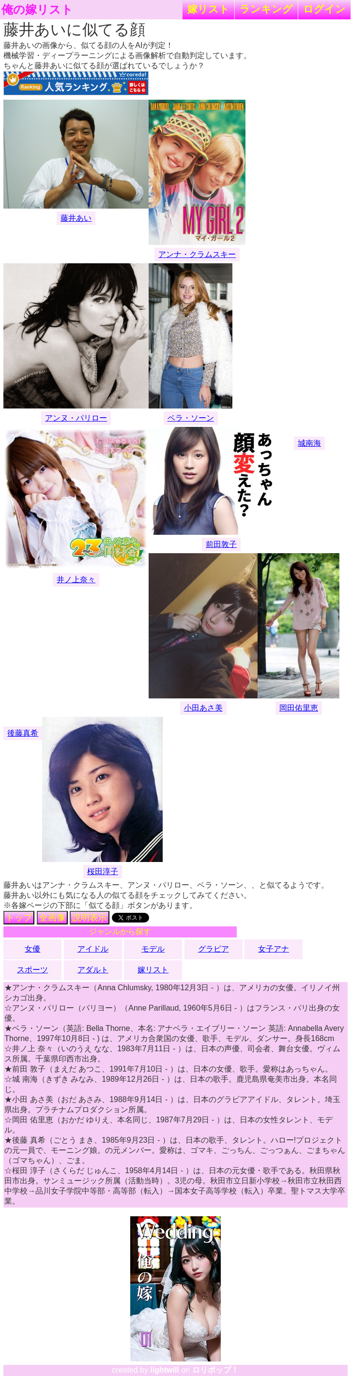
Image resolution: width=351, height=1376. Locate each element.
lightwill (164, 1370)
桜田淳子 (102, 871)
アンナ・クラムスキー (197, 254)
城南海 (309, 443)
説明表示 (89, 917)
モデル (153, 949)
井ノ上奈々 (76, 579)
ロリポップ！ (215, 1370)
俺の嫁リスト (37, 9)
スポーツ (32, 970)
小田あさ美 (203, 708)
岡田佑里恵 (298, 708)
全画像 (52, 917)
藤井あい (76, 218)
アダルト (92, 970)
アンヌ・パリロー (76, 418)
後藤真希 (22, 733)
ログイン (324, 9)
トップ (19, 917)
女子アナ (273, 949)
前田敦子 (221, 544)
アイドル (92, 949)
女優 (32, 949)
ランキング (266, 9)
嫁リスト (208, 9)
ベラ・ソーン (191, 418)
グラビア (213, 949)
